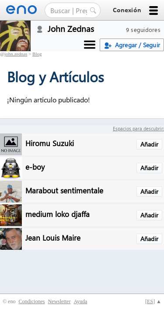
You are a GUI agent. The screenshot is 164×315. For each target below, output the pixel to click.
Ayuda (80, 301)
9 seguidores (143, 29)
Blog (37, 53)
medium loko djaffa (57, 214)
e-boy (35, 166)
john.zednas (15, 53)
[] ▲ (153, 301)
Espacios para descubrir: (138, 128)
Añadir (149, 144)
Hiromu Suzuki (49, 143)
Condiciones (31, 301)
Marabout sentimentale (64, 190)
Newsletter (59, 301)
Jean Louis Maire (52, 237)
